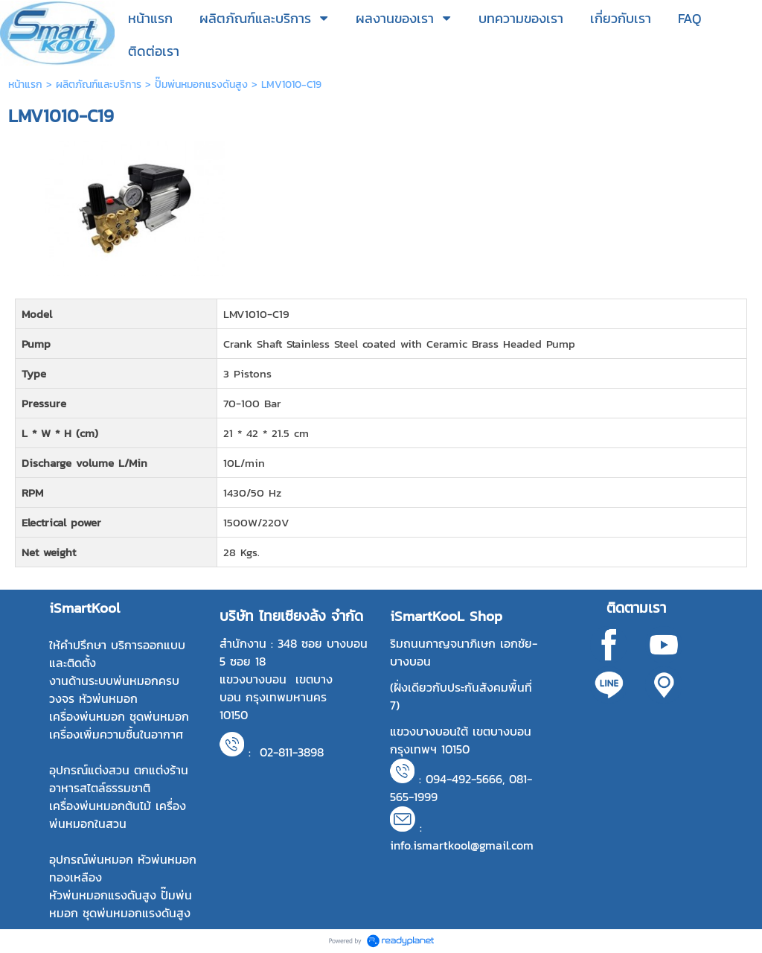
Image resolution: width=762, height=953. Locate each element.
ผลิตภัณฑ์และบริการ (98, 84)
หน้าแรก (25, 84)
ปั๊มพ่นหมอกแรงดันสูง (201, 84)
